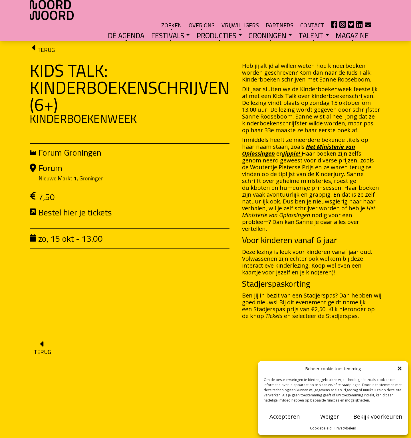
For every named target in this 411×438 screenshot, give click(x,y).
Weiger (329, 416)
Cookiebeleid (321, 428)
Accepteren (284, 416)
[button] (399, 368)
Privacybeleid (345, 428)
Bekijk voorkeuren (377, 416)
